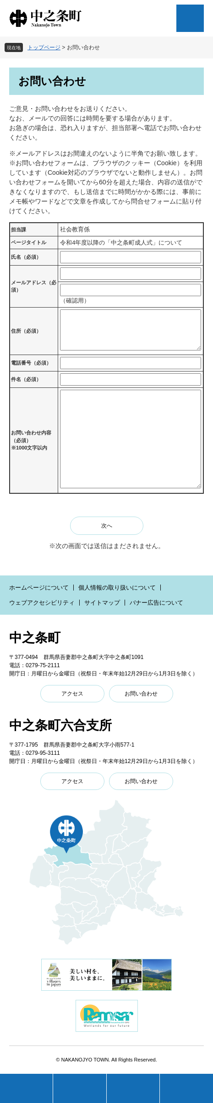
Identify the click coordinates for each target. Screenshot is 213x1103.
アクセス (72, 693)
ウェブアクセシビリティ (42, 603)
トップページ (43, 47)
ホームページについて (39, 588)
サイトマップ (102, 603)
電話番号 (31, 363)
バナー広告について (156, 603)
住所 (26, 331)
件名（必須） (26, 379)
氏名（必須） (26, 257)
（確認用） (75, 300)
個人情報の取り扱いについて (117, 588)
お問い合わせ (141, 693)
